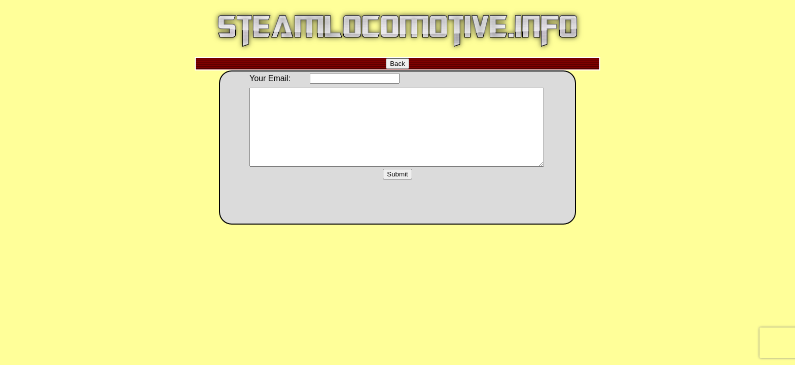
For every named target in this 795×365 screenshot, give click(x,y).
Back (397, 63)
